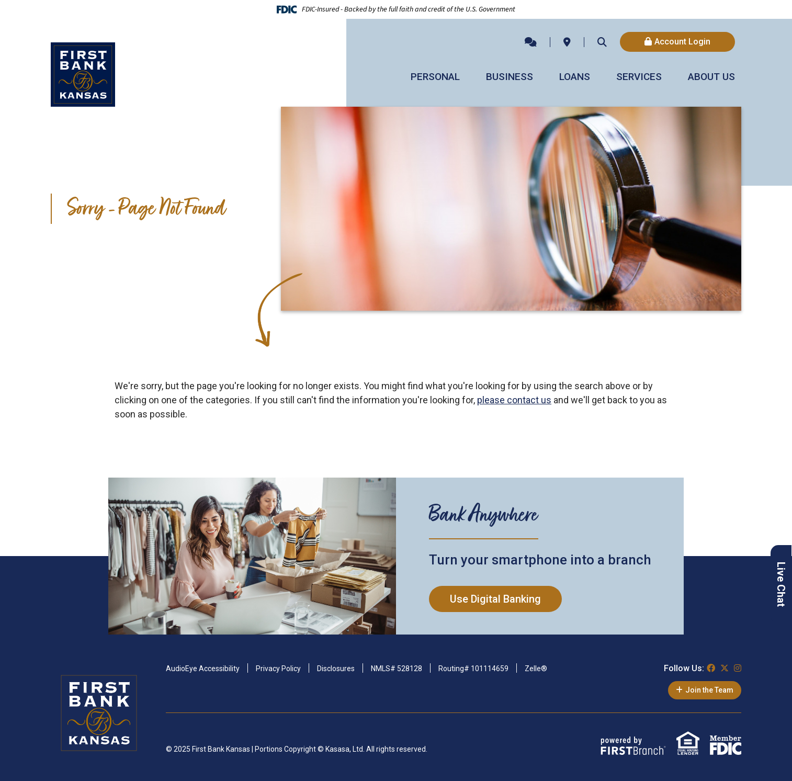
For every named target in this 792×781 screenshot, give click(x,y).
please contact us (514, 399)
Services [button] (639, 77)
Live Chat (781, 584)
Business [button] (509, 77)
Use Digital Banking (495, 599)
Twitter (724, 668)
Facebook (711, 668)
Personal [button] (435, 77)
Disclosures (336, 668)
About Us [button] (711, 77)
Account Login (682, 42)
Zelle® (536, 668)
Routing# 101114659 (473, 668)
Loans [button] (574, 77)
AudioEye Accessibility (203, 668)
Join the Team (709, 690)
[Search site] (602, 42)
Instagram (737, 668)
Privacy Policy (278, 668)
